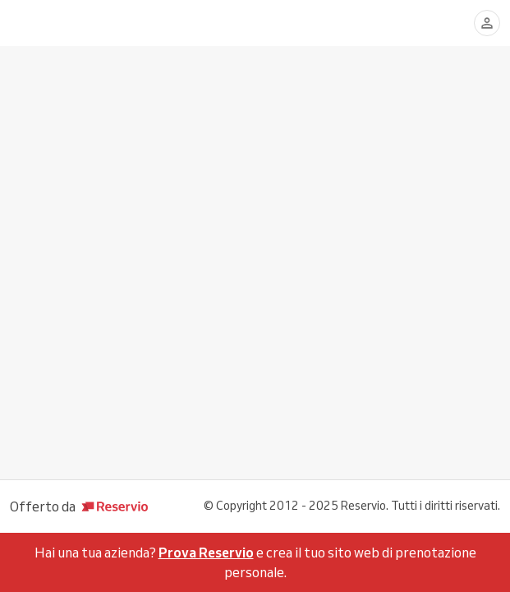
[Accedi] (487, 23)
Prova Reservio (206, 552)
